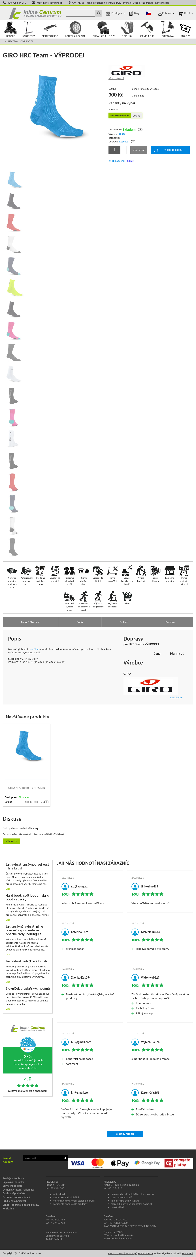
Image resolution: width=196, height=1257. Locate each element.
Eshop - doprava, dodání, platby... (21, 1204)
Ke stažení (8, 1208)
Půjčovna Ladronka (13, 1182)
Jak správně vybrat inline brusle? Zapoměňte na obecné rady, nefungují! (24, 930)
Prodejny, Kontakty (13, 1178)
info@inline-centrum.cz (49, 2)
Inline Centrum (35, 13)
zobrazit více (176, 697)
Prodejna (116, 13)
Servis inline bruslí (13, 1185)
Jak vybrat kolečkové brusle (27, 961)
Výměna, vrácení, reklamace (18, 1189)
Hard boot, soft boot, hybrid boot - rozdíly (27, 898)
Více (8, 888)
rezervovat (139, 150)
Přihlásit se (11, 841)
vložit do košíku (168, 150)
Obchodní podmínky (14, 1193)
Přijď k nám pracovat (14, 1201)
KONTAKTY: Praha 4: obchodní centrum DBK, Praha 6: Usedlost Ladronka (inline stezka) (120, 2)
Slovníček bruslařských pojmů (28, 989)
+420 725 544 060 (16, 2)
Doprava (124, 141)
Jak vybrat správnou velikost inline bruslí (27, 867)
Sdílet (130, 160)
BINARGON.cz (145, 1253)
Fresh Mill (187, 1253)
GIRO (122, 134)
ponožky (33, 649)
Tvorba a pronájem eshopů (122, 1253)
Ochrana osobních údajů (16, 1197)
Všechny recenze (125, 1133)
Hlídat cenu (118, 160)
